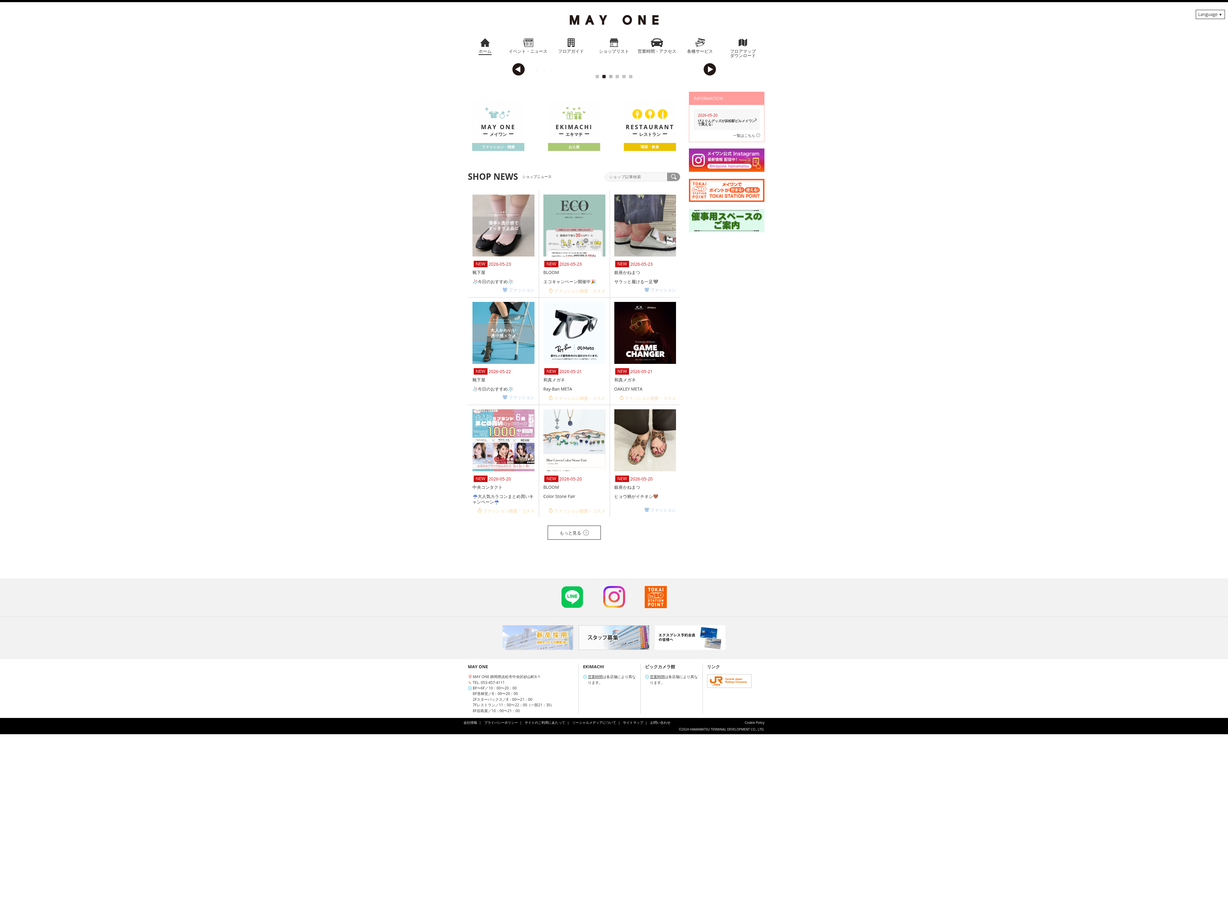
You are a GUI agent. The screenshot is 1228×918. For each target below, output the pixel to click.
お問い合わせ (660, 906)
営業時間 (595, 860)
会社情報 (470, 906)
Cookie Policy (754, 906)
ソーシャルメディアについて (594, 906)
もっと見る (574, 716)
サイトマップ (633, 906)
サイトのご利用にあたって (545, 906)
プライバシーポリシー (501, 906)
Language (1208, 14)
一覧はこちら (746, 319)
